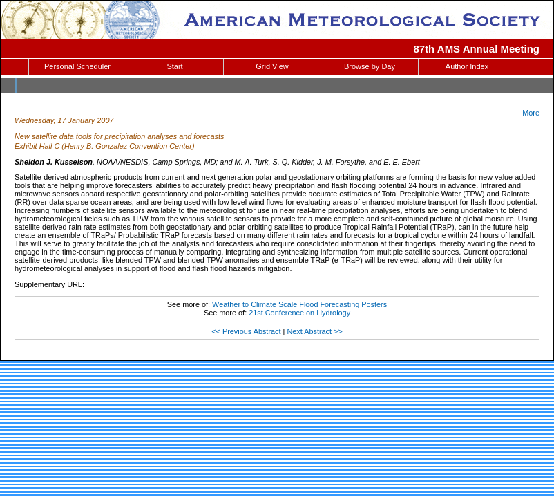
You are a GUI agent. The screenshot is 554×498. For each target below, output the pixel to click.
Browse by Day (369, 66)
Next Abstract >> (314, 331)
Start (174, 66)
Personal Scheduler (77, 66)
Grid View (272, 66)
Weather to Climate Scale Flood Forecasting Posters (299, 304)
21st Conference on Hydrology (299, 312)
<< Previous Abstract (245, 331)
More (530, 113)
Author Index (467, 66)
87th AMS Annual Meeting (477, 49)
